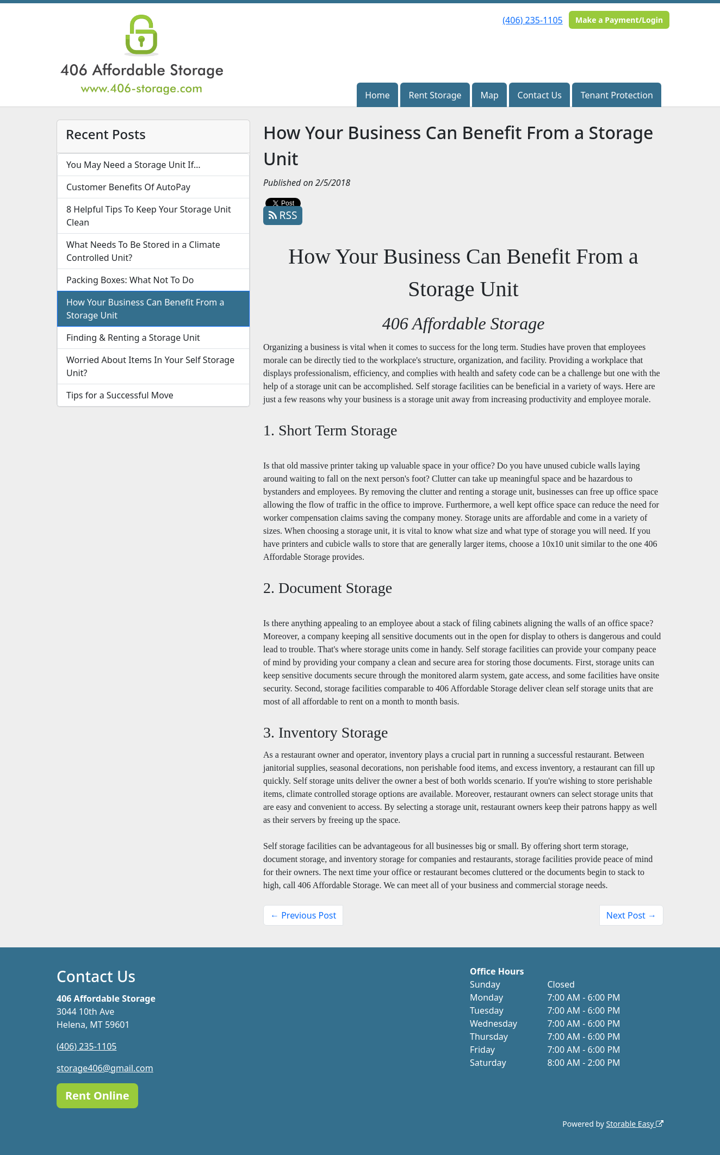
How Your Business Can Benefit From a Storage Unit (145, 308)
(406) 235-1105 (532, 20)
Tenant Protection (617, 95)
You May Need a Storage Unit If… (133, 165)
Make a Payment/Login (619, 20)
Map (489, 95)
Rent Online (97, 1095)
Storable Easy (634, 1124)
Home (377, 95)
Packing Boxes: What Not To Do (130, 280)
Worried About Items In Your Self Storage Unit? (150, 366)
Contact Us (540, 95)
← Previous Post (303, 915)
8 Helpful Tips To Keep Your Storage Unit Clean (148, 215)
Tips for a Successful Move (119, 395)
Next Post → (631, 915)
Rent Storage (434, 95)
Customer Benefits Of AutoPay (128, 187)
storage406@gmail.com (105, 1068)
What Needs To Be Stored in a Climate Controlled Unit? (143, 251)
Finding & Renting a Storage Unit (133, 338)
